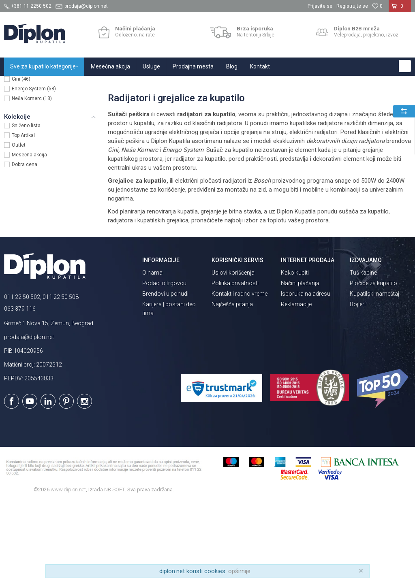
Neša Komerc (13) (32, 174)
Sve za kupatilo (63, 84)
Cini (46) (21, 155)
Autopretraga (318, 101)
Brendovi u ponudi (165, 369)
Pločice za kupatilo (373, 359)
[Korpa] (399, 9)
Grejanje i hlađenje (109, 84)
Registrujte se (352, 6)
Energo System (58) (34, 164)
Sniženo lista (26, 201)
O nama (152, 348)
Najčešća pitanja (232, 380)
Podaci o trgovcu (164, 359)
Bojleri (358, 380)
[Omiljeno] (377, 6)
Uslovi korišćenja (233, 348)
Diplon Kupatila (22, 84)
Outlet (19, 221)
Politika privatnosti (235, 359)
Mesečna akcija (29, 230)
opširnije (239, 571)
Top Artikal (23, 211)
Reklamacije (296, 380)
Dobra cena (24, 240)
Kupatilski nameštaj (374, 369)
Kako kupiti (295, 348)
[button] (405, 66)
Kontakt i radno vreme (239, 369)
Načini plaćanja (300, 359)
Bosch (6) (23, 145)
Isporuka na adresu (305, 369)
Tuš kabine (363, 348)
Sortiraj (353, 101)
